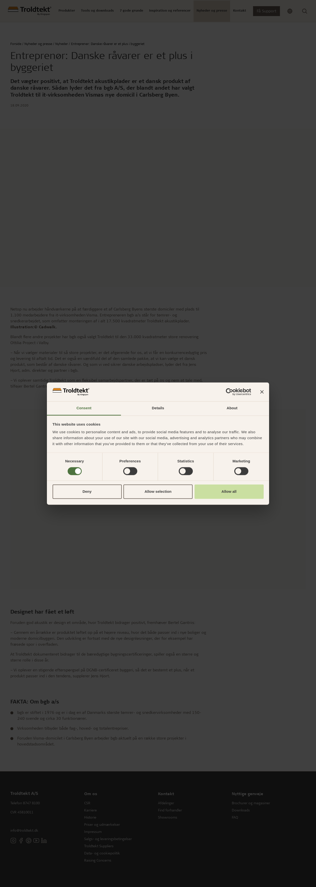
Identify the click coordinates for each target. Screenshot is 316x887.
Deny (87, 492)
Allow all (229, 492)
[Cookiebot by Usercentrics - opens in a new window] (229, 391)
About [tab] (232, 408)
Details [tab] (158, 408)
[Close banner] (262, 391)
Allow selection (157, 492)
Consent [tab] (84, 408)
